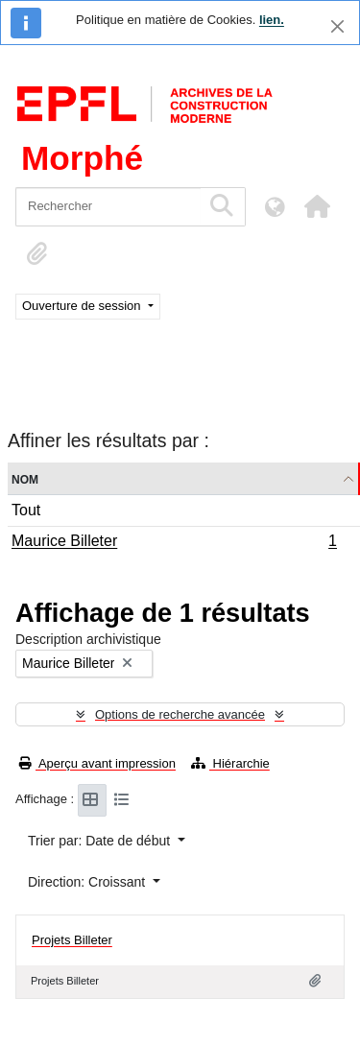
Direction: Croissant (88, 882)
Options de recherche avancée (180, 714)
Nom (25, 478)
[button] (317, 206)
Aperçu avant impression (97, 763)
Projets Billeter (72, 940)
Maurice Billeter (174, 543)
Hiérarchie (230, 763)
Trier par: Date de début (101, 840)
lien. (271, 19)
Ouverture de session (83, 305)
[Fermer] (337, 26)
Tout (26, 510)
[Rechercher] (108, 206)
